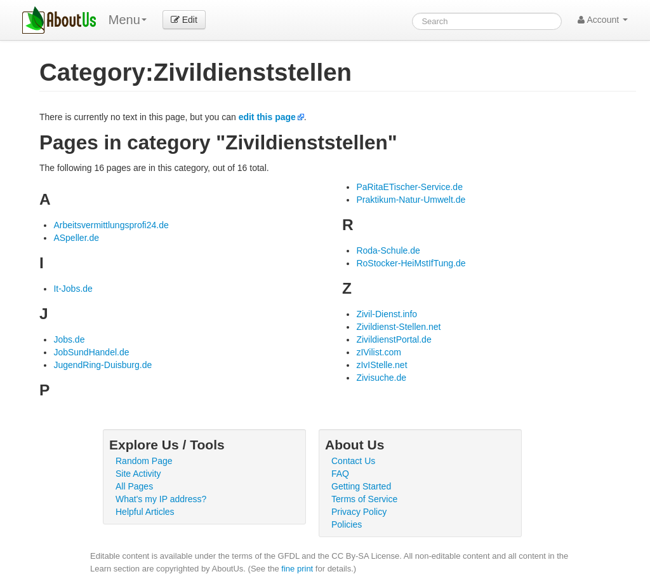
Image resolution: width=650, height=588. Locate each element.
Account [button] (603, 20)
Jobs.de (68, 339)
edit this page (267, 117)
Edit (184, 20)
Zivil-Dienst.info (386, 314)
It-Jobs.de (72, 289)
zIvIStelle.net (381, 365)
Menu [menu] (128, 20)
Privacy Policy (359, 512)
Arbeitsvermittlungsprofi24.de (110, 225)
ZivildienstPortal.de (393, 339)
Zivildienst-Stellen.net (398, 327)
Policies (346, 524)
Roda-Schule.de (388, 250)
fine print (297, 568)
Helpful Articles (145, 512)
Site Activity (138, 473)
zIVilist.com (378, 352)
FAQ (340, 473)
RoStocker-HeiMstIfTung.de (410, 263)
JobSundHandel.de (91, 352)
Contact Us (353, 461)
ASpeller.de (76, 238)
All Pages (134, 486)
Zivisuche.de (381, 378)
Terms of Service (364, 499)
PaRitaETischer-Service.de (409, 187)
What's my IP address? (161, 499)
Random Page (144, 461)
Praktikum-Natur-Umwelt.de (410, 200)
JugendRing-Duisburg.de (102, 365)
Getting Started (361, 486)
